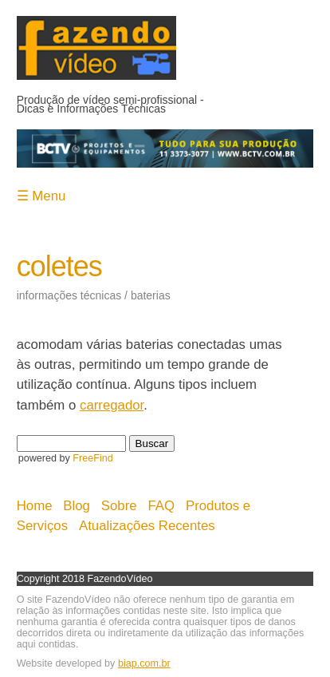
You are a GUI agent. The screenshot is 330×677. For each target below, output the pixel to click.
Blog (76, 505)
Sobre (119, 505)
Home (35, 505)
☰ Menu (41, 196)
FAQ (161, 505)
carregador (111, 405)
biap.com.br (144, 663)
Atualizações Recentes (147, 525)
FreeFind (92, 458)
